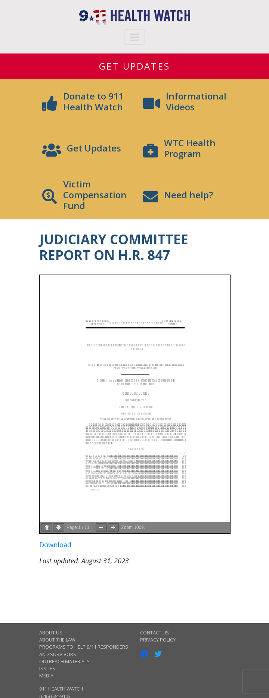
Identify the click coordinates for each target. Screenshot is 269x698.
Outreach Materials (64, 661)
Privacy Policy (158, 639)
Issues (47, 668)
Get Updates (134, 66)
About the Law (57, 639)
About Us (50, 632)
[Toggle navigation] (134, 37)
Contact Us (154, 632)
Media (46, 675)
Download (55, 544)
